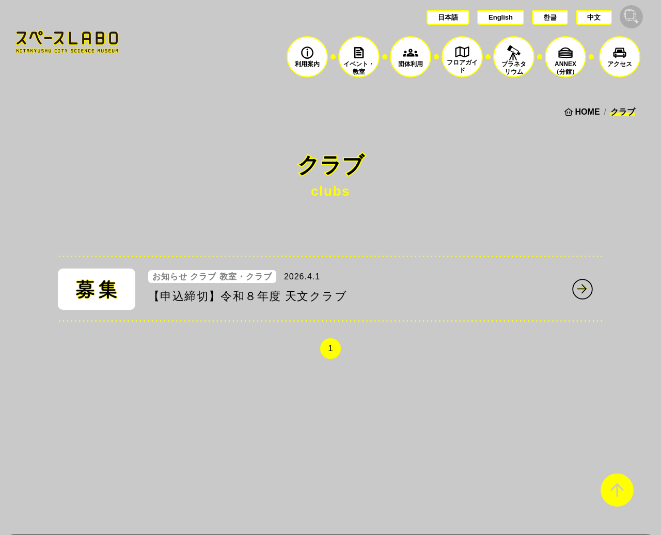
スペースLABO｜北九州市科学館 (67, 41)
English (501, 17)
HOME (587, 111)
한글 (550, 17)
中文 (594, 17)
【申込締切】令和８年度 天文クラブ (247, 296)
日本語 (448, 17)
